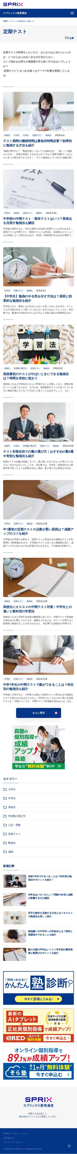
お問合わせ (8, 1138)
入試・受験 (12, 825)
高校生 (9, 807)
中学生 (9, 798)
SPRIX (5, 21)
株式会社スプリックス (29, 1116)
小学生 (9, 789)
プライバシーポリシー (14, 1142)
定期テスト (12, 834)
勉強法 (9, 843)
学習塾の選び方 (14, 816)
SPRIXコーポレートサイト (16, 1133)
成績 (8, 852)
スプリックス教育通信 (15, 13)
